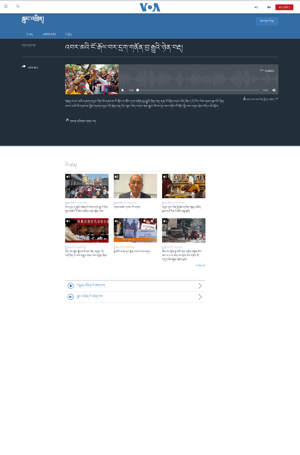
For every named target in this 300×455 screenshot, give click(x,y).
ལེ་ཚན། (29, 34)
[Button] (30, 68)
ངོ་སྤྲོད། (68, 34)
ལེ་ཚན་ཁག (200, 266)
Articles (49, 34)
